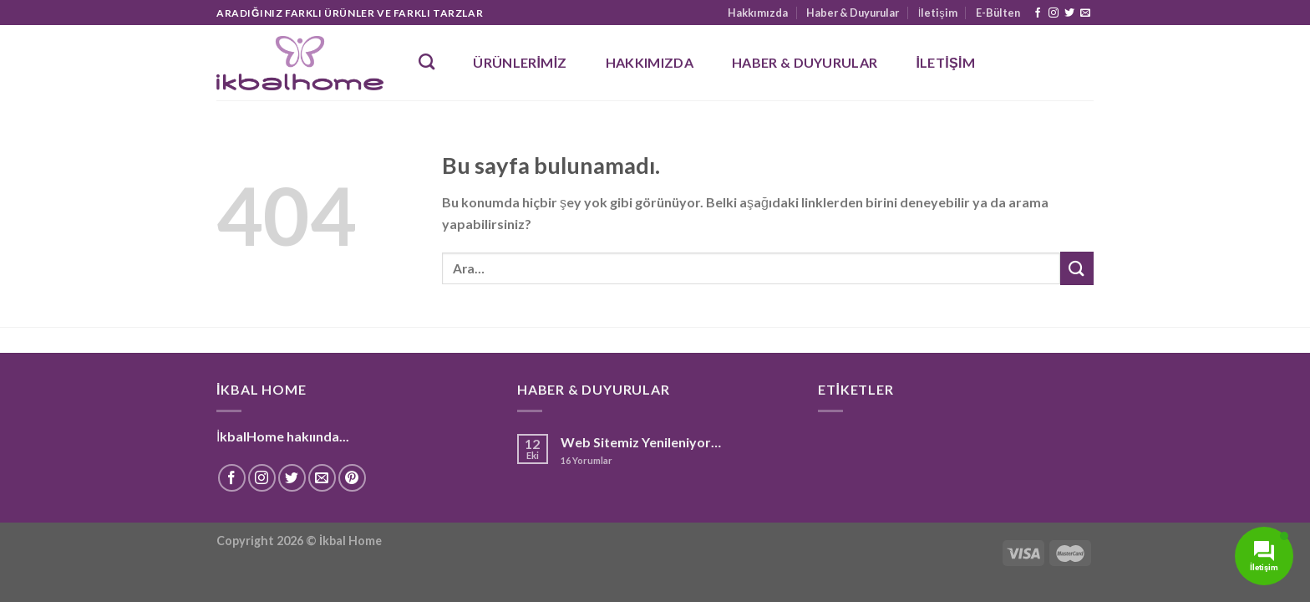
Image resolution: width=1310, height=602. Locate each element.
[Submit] (1077, 268)
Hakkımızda (758, 12)
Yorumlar (586, 460)
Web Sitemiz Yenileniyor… (641, 442)
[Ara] (426, 61)
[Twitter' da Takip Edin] (1069, 13)
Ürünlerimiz (519, 62)
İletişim (937, 12)
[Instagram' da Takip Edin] (1054, 13)
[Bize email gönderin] (1085, 13)
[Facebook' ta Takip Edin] (1038, 13)
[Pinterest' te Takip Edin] (352, 478)
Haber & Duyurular (852, 12)
